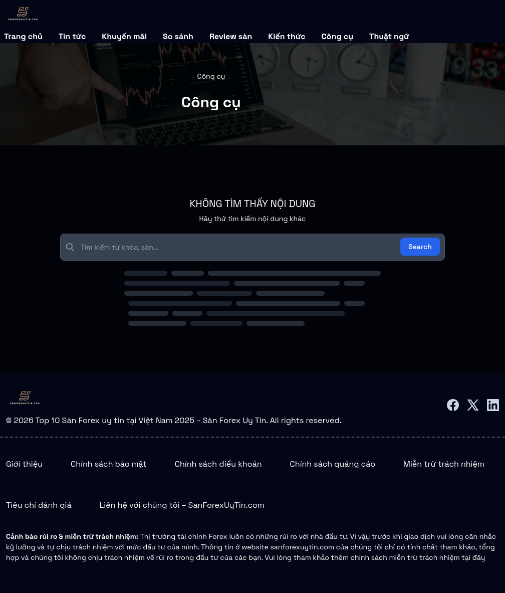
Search (420, 246)
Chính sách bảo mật (109, 464)
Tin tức (72, 36)
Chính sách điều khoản (218, 464)
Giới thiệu (24, 464)
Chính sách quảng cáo (333, 464)
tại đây (473, 557)
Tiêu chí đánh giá (39, 505)
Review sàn (230, 36)
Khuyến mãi (124, 36)
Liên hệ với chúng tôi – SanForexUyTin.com (182, 505)
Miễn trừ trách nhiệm (443, 464)
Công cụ (337, 36)
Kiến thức (286, 36)
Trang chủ (23, 36)
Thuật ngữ (389, 36)
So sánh (178, 36)
